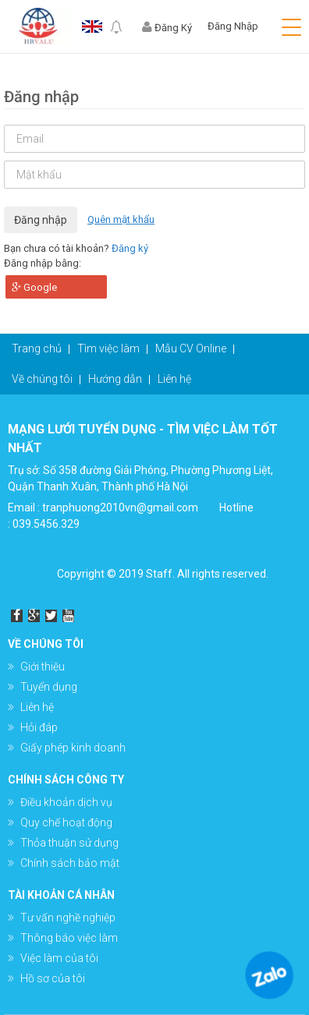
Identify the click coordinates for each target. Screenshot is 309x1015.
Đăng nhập (40, 220)
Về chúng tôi (42, 379)
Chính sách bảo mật (69, 863)
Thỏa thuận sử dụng (69, 842)
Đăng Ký (167, 28)
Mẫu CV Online (190, 348)
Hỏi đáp (39, 727)
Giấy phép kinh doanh (73, 747)
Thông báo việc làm (69, 938)
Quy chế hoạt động (66, 822)
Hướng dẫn (115, 379)
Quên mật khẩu (120, 219)
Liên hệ (174, 379)
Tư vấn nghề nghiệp (67, 917)
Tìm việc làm (108, 348)
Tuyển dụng (48, 687)
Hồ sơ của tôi (52, 978)
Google (34, 287)
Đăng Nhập (233, 26)
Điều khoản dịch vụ (66, 802)
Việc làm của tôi (59, 958)
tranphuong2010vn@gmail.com (120, 507)
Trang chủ (37, 348)
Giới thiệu (42, 666)
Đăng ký (130, 248)
